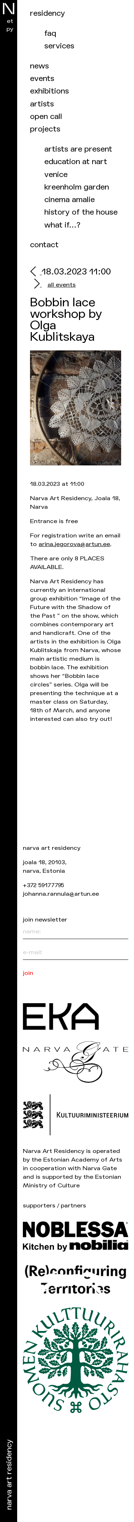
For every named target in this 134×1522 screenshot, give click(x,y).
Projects (45, 129)
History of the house (81, 212)
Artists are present (78, 149)
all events (62, 284)
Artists (42, 104)
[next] (35, 284)
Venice (56, 174)
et (10, 21)
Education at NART (75, 161)
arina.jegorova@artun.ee (74, 544)
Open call (46, 116)
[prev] (35, 272)
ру (9, 28)
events (42, 78)
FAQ (50, 33)
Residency (47, 13)
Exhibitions (49, 91)
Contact (44, 244)
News (39, 66)
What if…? (62, 225)
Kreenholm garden (76, 187)
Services (59, 46)
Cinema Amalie (69, 199)
